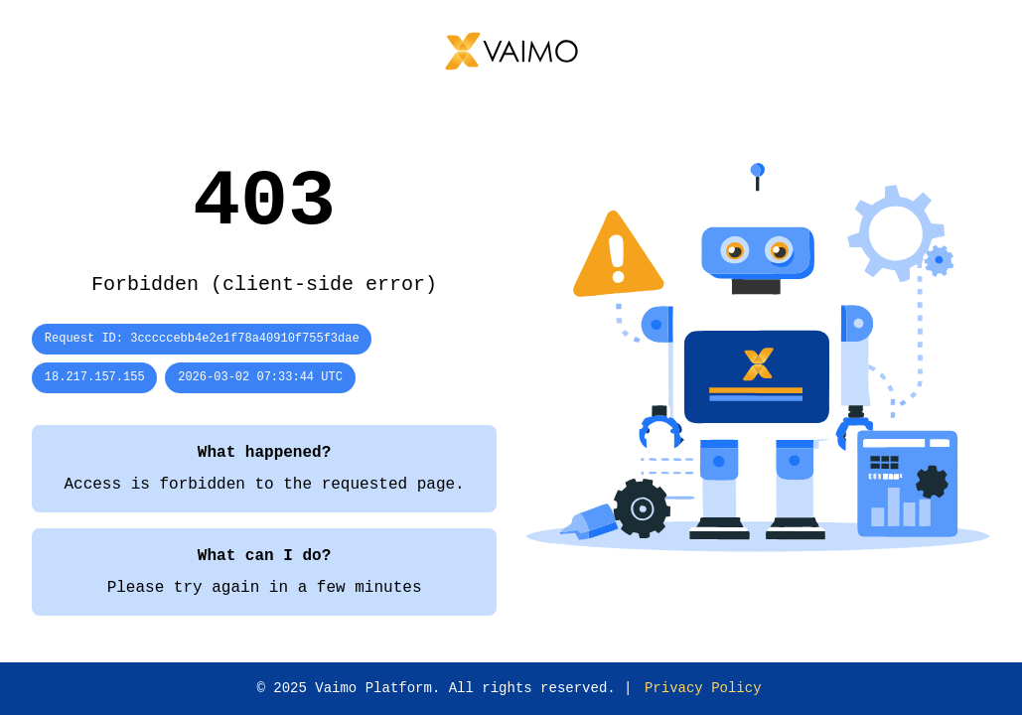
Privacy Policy (703, 688)
